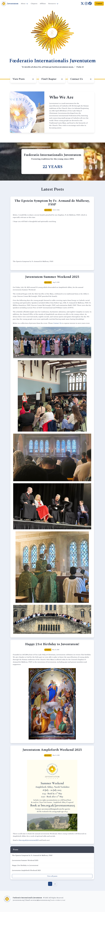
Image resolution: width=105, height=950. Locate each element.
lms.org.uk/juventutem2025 (29, 840)
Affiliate (43, 3)
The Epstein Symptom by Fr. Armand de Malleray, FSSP (32, 855)
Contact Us (57, 323)
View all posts (52, 876)
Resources (52, 3)
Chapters (34, 3)
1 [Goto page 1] (50, 884)
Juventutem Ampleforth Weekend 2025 (26, 870)
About (23, 3)
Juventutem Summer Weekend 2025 (25, 860)
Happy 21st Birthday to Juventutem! (25, 865)
